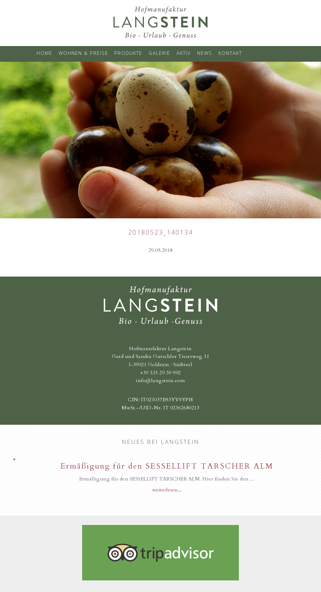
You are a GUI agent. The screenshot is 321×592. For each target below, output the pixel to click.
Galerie (159, 53)
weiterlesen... (167, 489)
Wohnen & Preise (83, 53)
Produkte (128, 53)
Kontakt (230, 53)
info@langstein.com (160, 380)
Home (44, 53)
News (204, 53)
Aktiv (183, 53)
